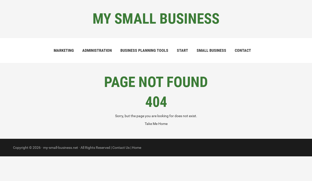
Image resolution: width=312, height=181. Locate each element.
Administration (97, 50)
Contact (243, 50)
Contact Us (121, 148)
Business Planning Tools (144, 50)
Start (182, 50)
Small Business (211, 50)
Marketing (64, 50)
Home (136, 148)
